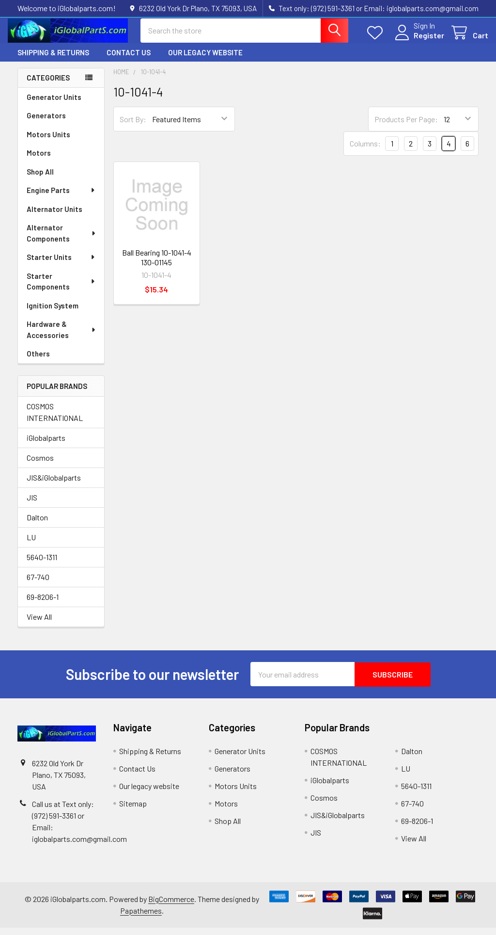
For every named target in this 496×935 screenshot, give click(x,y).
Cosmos (40, 465)
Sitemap (133, 810)
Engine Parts (61, 197)
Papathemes (141, 917)
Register (419, 40)
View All (39, 624)
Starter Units (61, 264)
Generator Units (54, 104)
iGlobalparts (46, 445)
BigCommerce (171, 906)
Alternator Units (54, 216)
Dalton (37, 525)
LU (31, 544)
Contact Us (129, 59)
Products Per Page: (406, 126)
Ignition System (52, 312)
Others (38, 360)
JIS (32, 505)
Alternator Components (61, 240)
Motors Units (48, 141)
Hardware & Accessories (61, 337)
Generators (46, 122)
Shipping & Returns (53, 59)
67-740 (38, 584)
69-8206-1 (43, 604)
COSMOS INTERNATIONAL (55, 419)
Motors (39, 160)
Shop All (40, 179)
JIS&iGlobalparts (54, 485)
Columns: (365, 150)
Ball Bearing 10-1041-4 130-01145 (156, 264)
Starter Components (61, 289)
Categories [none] (48, 85)
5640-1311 (42, 564)
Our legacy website (205, 59)
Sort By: (133, 126)
